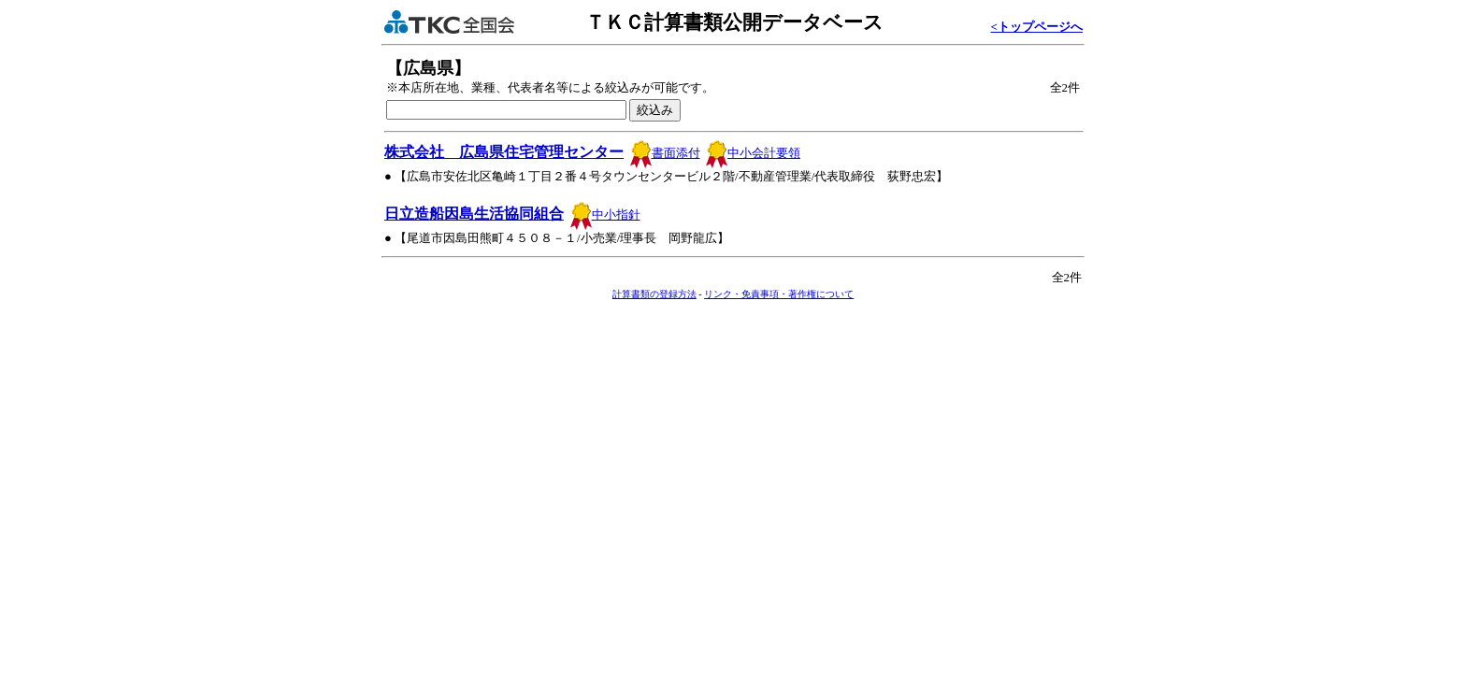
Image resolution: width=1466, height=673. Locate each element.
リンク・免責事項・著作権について (779, 294)
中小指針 (605, 215)
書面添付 (665, 153)
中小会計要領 (753, 153)
